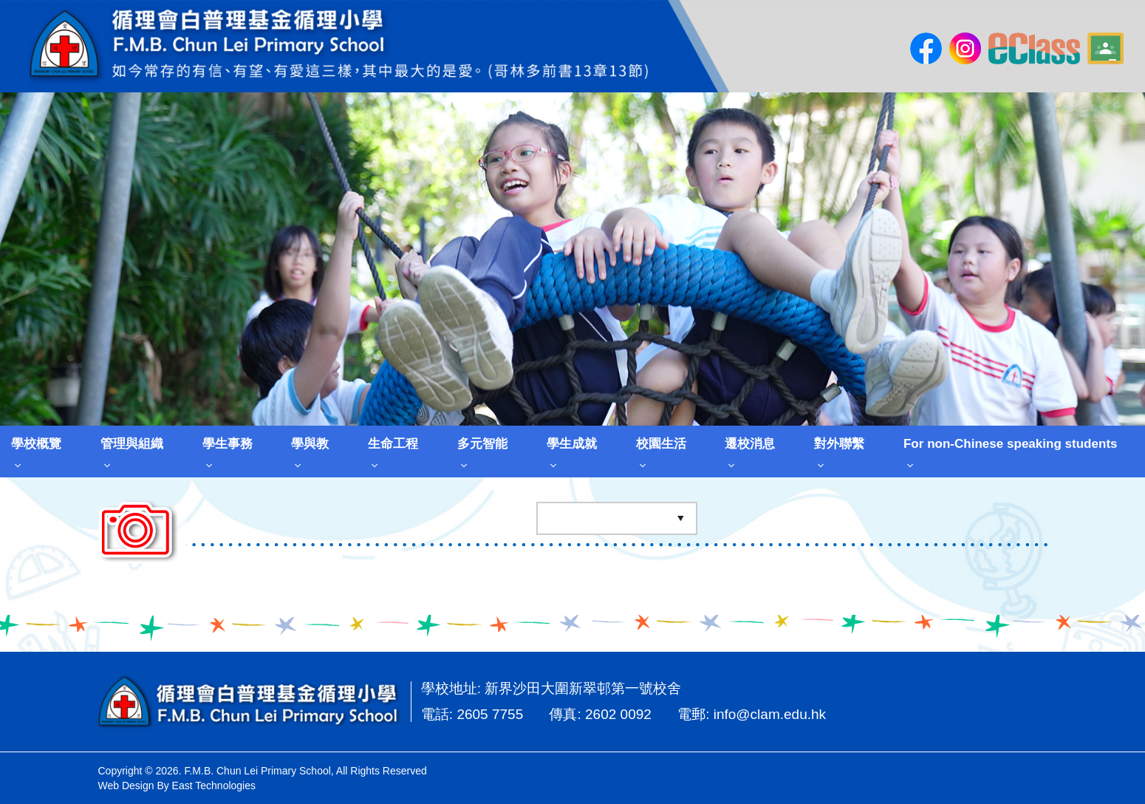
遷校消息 (750, 444)
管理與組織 (131, 444)
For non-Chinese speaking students (1010, 444)
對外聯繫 (839, 444)
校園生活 (661, 444)
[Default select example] (616, 519)
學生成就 (572, 444)
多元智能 (482, 444)
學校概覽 (36, 444)
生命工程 (393, 444)
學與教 (310, 444)
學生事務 (227, 444)
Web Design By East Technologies (177, 785)
